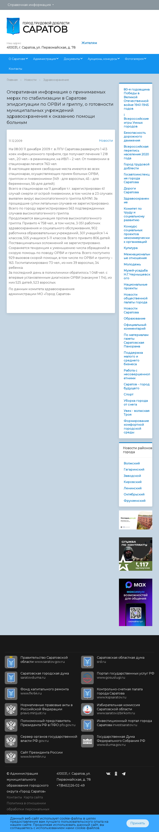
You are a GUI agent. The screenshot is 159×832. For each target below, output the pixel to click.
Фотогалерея (134, 59)
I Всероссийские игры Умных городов (136, 120)
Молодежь (132, 264)
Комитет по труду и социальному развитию (134, 214)
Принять (137, 823)
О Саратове (17, 59)
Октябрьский (134, 494)
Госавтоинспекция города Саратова (136, 178)
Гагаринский (134, 469)
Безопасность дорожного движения (135, 136)
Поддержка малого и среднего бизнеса (133, 358)
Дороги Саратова (131, 190)
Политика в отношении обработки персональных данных (28, 809)
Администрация (44, 59)
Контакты (15, 69)
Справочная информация (29, 5)
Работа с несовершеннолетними (137, 374)
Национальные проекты (135, 286)
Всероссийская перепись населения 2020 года (136, 152)
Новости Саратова (131, 310)
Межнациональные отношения (137, 256)
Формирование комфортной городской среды (136, 426)
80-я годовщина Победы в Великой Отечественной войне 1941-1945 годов (137, 99)
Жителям (89, 43)
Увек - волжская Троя (136, 413)
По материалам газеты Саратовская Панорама (136, 340)
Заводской (132, 476)
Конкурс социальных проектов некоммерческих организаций (137, 234)
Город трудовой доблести (136, 166)
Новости (30, 80)
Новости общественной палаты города (135, 298)
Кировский (132, 482)
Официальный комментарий (135, 327)
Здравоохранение (56, 80)
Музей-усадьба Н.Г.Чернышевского (137, 274)
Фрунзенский (134, 501)
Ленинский (132, 488)
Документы (72, 59)
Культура (130, 248)
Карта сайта (33, 797)
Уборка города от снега (136, 403)
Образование (134, 318)
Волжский (132, 463)
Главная (12, 80)
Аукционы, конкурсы (102, 59)
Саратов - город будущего (137, 386)
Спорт (128, 394)
